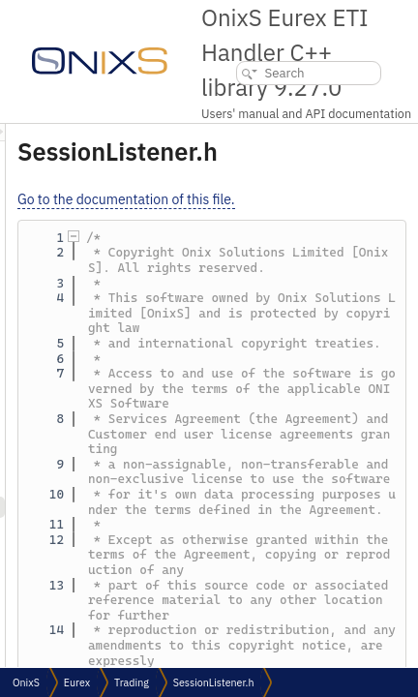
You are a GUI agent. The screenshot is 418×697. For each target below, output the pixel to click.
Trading (131, 682)
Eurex (77, 682)
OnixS (26, 682)
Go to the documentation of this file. (291, 199)
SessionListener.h (213, 682)
